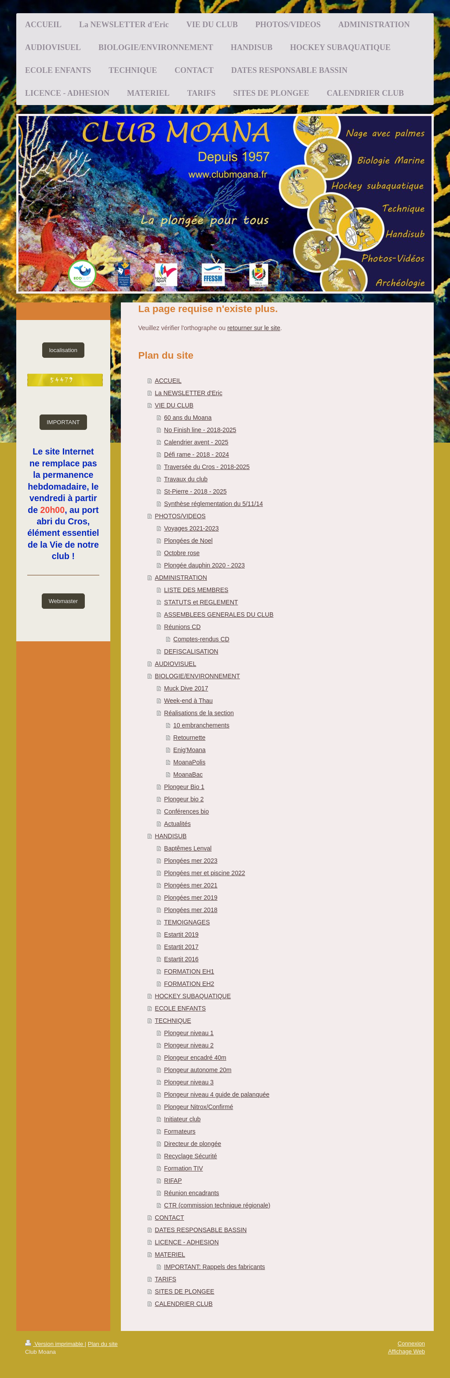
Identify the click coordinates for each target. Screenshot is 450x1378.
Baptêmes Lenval (187, 848)
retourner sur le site (253, 327)
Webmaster (63, 601)
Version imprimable (55, 1344)
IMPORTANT (63, 422)
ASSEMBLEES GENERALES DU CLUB (218, 614)
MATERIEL (170, 1254)
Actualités (177, 823)
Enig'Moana (189, 749)
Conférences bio (186, 811)
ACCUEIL (168, 380)
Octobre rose (182, 552)
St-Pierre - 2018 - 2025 (195, 491)
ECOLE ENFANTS (180, 1008)
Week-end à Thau (188, 700)
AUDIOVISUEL (175, 663)
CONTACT (169, 1217)
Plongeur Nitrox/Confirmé (198, 1106)
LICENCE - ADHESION (186, 1242)
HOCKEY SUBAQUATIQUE (193, 996)
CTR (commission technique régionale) (217, 1205)
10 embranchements (201, 725)
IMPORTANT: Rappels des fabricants (214, 1266)
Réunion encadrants (191, 1192)
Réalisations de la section (199, 712)
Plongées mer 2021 (190, 885)
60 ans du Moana (187, 417)
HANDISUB (170, 836)
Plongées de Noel (188, 540)
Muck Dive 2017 (186, 688)
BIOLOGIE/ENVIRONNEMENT (197, 676)
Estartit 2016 (181, 959)
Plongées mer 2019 (190, 897)
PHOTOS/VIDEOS (180, 516)
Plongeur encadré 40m (195, 1057)
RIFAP (172, 1180)
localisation (63, 350)
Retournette (189, 737)
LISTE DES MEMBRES (196, 589)
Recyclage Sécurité (190, 1156)
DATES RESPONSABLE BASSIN (201, 1229)
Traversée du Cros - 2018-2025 (207, 466)
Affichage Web (406, 1351)
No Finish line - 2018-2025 (200, 429)
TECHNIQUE (173, 1020)
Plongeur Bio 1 (184, 786)
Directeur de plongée (192, 1143)
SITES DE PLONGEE (184, 1291)
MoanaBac (188, 774)
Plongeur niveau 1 (189, 1032)
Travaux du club (185, 479)
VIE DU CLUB (174, 405)
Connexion (411, 1343)
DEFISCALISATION (191, 651)
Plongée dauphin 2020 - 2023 (204, 565)
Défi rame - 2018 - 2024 (196, 454)
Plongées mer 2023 (190, 860)
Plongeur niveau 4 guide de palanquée (216, 1094)
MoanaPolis (189, 762)
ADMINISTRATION (181, 577)
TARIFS (165, 1279)
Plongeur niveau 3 (189, 1082)
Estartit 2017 (181, 946)
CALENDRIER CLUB (183, 1303)
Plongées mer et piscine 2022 (204, 872)
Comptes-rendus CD (201, 639)
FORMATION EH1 (189, 971)
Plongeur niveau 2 (189, 1045)
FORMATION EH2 (189, 983)
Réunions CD (182, 626)
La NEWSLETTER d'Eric (188, 392)
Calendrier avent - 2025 (196, 442)
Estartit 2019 (181, 934)
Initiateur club (182, 1119)
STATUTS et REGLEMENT (201, 602)
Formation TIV (183, 1168)
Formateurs (180, 1131)
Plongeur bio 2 (183, 799)
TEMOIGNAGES (187, 922)
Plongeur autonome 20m (197, 1069)
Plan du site (103, 1344)
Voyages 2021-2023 (191, 528)
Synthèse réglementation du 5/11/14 (213, 503)
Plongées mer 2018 (190, 909)
